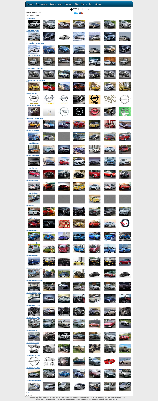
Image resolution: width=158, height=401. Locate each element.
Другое (98, 4)
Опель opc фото (32, 230)
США (76, 4)
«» (32, 397)
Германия (68, 4)
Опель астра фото (33, 330)
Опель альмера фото (34, 280)
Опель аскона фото (33, 318)
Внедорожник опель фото (35, 68)
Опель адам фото (32, 255)
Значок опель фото (33, 105)
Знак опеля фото (32, 93)
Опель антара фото (33, 305)
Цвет (91, 4)
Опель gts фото (32, 193)
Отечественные (42, 4)
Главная (30, 4)
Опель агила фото (33, 243)
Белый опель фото (33, 56)
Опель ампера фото (33, 293)
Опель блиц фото (32, 343)
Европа (53, 4)
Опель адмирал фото (34, 268)
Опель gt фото (31, 168)
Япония (84, 4)
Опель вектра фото (33, 368)
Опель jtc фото (31, 218)
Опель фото (30, 18)
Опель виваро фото (33, 380)
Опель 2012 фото (32, 143)
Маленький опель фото (34, 118)
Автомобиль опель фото (35, 43)
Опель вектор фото (33, 355)
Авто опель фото (32, 31)
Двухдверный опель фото (35, 81)
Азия (60, 4)
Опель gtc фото (32, 180)
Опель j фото (31, 205)
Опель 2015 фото (32, 155)
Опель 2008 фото (32, 131)
